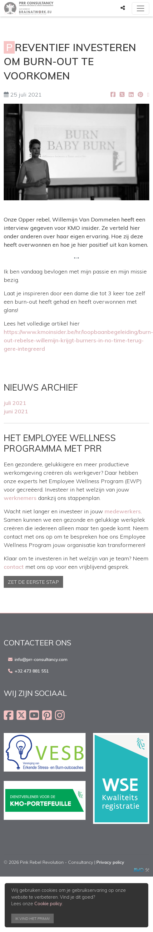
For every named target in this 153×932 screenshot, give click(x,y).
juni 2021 (16, 411)
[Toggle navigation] (140, 8)
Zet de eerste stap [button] (33, 582)
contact (14, 566)
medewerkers (123, 511)
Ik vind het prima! (32, 918)
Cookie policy (48, 903)
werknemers (20, 498)
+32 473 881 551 (32, 671)
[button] (123, 8)
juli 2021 (15, 403)
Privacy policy (110, 862)
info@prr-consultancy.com (41, 659)
